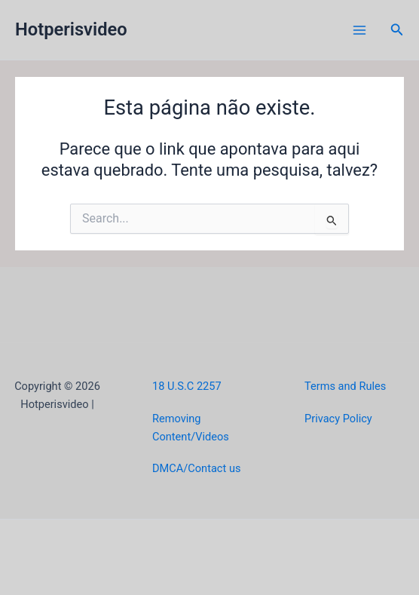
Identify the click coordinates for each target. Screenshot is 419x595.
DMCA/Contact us (196, 468)
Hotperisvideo (71, 29)
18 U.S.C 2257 (187, 386)
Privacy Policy (338, 418)
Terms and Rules (345, 386)
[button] (397, 29)
